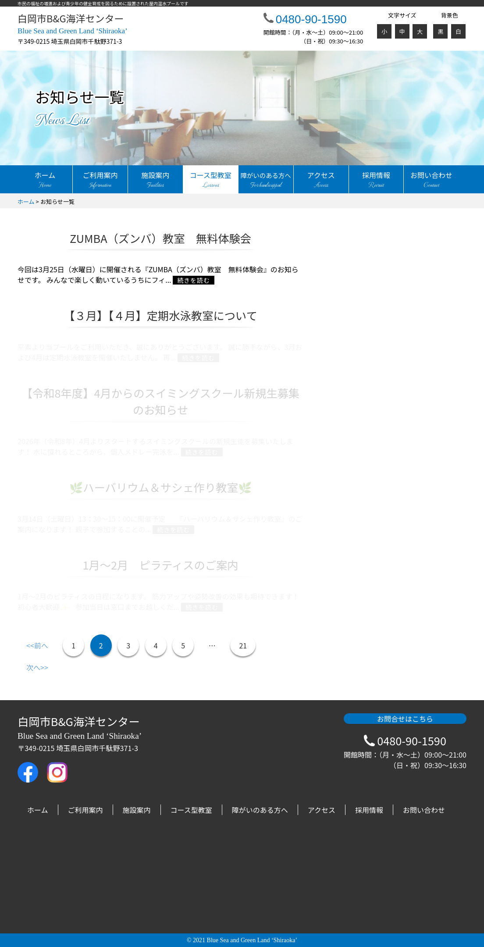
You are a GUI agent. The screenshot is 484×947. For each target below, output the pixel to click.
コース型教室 (210, 180)
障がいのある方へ (260, 810)
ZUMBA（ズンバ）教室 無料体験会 (160, 238)
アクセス (321, 180)
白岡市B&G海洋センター (73, 24)
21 (243, 645)
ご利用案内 (100, 180)
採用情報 (376, 180)
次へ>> (37, 667)
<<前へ (37, 645)
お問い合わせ (431, 180)
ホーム (45, 180)
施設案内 (155, 180)
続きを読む (193, 280)
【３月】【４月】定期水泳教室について (160, 315)
